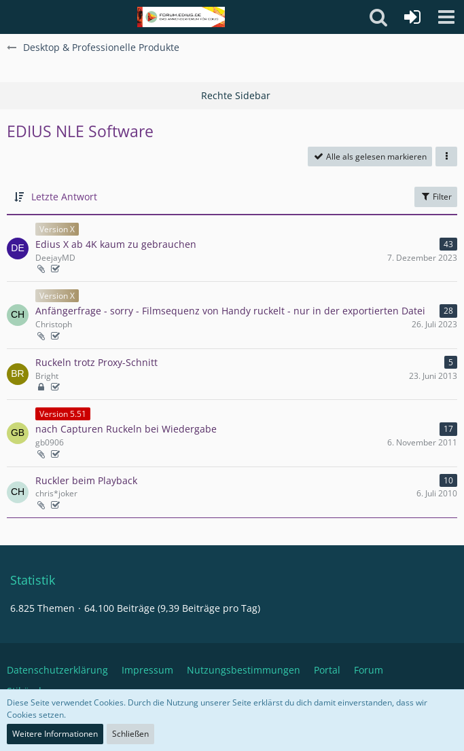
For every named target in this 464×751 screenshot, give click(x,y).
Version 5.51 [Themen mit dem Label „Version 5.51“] (62, 414)
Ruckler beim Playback (86, 480)
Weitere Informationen (55, 733)
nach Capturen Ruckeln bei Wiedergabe (126, 428)
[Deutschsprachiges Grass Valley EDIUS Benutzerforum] (181, 17)
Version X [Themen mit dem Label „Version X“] (57, 229)
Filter (436, 196)
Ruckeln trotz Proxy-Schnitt (96, 362)
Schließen (130, 733)
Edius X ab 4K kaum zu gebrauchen (115, 244)
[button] (446, 17)
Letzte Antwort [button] (64, 196)
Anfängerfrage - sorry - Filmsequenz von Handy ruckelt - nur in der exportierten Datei (230, 310)
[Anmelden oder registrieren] (412, 17)
